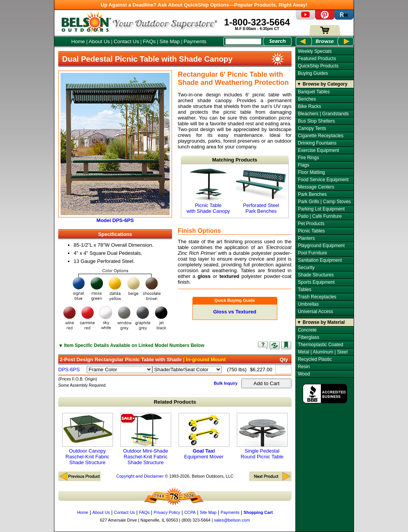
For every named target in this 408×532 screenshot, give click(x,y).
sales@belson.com (232, 520)
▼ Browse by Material (321, 322)
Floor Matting (311, 172)
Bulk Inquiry (226, 383)
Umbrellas (308, 304)
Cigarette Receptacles (320, 135)
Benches (307, 99)
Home (78, 41)
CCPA (190, 512)
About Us (99, 41)
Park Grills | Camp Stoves (324, 201)
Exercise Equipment (318, 150)
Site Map (170, 41)
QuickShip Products (318, 66)
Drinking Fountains (317, 143)
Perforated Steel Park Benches (261, 191)
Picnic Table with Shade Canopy (208, 191)
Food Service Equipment (323, 179)
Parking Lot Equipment (321, 209)
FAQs (149, 41)
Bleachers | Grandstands (323, 113)
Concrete (307, 330)
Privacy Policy (167, 512)
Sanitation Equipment (320, 260)
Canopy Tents (312, 128)
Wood (304, 374)
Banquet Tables (314, 91)
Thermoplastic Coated (320, 344)
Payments (195, 41)
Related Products (175, 402)
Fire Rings (308, 157)
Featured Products (317, 58)
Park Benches (312, 194)
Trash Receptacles (317, 297)
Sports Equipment (316, 282)
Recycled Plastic (315, 359)
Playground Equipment (321, 245)
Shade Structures (316, 275)
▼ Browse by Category (322, 84)
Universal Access (315, 311)
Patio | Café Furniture (320, 216)
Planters (306, 238)
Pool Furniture (312, 253)
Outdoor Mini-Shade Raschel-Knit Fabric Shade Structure (145, 439)
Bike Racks (309, 106)
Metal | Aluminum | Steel (322, 352)
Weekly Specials (315, 51)
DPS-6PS (69, 369)
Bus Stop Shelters (316, 121)
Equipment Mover (204, 436)
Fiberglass (308, 337)
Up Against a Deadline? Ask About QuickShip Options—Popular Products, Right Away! (204, 5)
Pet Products (311, 223)
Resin (304, 366)
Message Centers (316, 187)
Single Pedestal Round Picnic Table (262, 436)
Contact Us (126, 41)
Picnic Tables (311, 231)
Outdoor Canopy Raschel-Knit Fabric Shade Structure (87, 439)
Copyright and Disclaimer (140, 476)
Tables (304, 289)
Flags (303, 165)
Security (306, 267)
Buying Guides (313, 73)
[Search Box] (243, 41)
